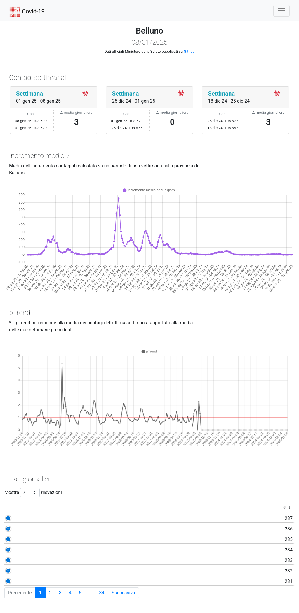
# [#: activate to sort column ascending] (29, 507)
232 (34, 571)
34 (101, 593)
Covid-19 (27, 11)
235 (34, 539)
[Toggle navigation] (281, 11)
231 (34, 581)
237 (34, 518)
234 (34, 550)
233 (34, 560)
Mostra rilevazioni (33, 492)
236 (34, 529)
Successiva (123, 593)
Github (189, 51)
